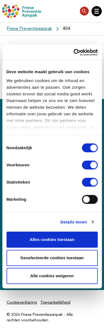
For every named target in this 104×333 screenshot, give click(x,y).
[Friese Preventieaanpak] (21, 11)
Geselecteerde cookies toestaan (51, 257)
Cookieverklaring (22, 302)
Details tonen (73, 222)
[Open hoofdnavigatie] (97, 11)
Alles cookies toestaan (52, 239)
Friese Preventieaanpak (29, 29)
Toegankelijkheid (55, 302)
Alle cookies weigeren (52, 275)
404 (66, 29)
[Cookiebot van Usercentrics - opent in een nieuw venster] (74, 52)
